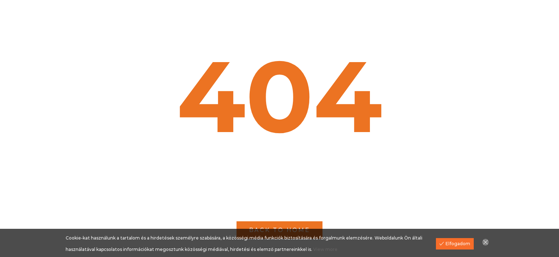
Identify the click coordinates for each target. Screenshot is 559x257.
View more (325, 249)
